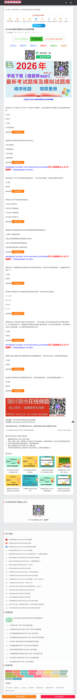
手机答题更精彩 (36, 39)
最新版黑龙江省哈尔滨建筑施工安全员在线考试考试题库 (13, 491)
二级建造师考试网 (59, 687)
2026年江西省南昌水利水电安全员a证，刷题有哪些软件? (24, 626)
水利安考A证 (15, 9)
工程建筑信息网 (39, 687)
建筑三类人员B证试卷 (64, 430)
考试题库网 (31, 687)
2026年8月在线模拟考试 (21, 39)
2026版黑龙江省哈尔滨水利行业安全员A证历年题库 (23, 640)
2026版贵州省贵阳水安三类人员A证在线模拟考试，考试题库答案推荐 (27, 619)
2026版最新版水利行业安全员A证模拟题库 (20, 604)
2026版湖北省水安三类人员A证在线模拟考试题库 (22, 611)
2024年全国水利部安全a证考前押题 (30, 9)
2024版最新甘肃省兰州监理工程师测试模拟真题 (20, 430)
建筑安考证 (16, 687)
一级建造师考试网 (49, 687)
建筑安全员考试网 (10, 690)
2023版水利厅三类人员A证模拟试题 (21, 670)
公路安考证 (23, 687)
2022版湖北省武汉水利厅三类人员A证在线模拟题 (25, 674)
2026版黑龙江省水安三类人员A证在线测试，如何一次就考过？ (26, 644)
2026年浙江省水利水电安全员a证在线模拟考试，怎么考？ (25, 651)
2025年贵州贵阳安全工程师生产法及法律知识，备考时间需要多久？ (29, 448)
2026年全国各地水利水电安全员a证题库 (19, 633)
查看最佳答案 (18, 132)
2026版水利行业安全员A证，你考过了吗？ (21, 647)
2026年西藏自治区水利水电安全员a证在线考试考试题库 (24, 622)
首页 (9, 9)
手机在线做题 (20, 696)
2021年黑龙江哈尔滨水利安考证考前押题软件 (28, 663)
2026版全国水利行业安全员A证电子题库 (19, 608)
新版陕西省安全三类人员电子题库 (18, 439)
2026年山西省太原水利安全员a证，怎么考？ (20, 629)
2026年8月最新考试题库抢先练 (53, 39)
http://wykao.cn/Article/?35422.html (24, 422)
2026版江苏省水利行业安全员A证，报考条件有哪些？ (24, 637)
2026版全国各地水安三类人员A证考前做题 (20, 615)
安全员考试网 (9, 687)
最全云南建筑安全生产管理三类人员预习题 (20, 445)
